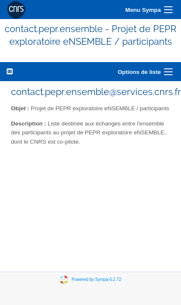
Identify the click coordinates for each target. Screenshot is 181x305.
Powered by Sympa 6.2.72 (96, 279)
